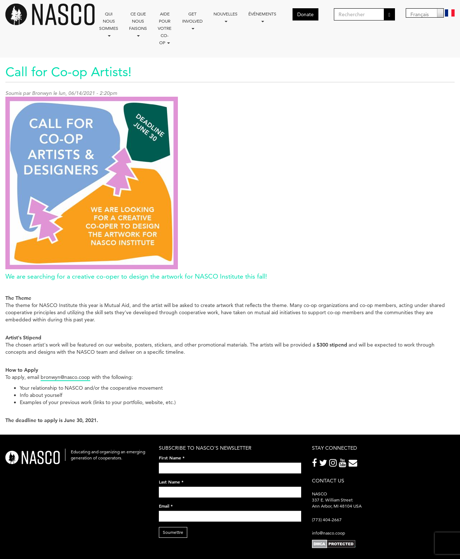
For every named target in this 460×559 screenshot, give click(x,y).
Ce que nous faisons (138, 24)
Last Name (171, 482)
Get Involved (192, 20)
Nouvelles (225, 16)
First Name (172, 458)
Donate (305, 14)
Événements (262, 16)
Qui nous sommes (108, 24)
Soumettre (173, 532)
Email (166, 506)
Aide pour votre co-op (164, 28)
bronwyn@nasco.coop (65, 377)
